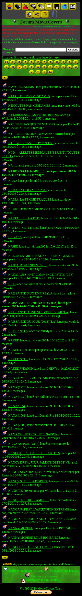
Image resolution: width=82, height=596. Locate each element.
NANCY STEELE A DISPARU (28, 481)
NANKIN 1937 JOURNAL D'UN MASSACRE (38, 518)
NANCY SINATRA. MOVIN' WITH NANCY (37, 472)
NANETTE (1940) (20, 490)
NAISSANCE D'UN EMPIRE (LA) (30, 293)
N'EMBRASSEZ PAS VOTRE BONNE (33, 115)
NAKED (13, 340)
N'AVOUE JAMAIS (21, 86)
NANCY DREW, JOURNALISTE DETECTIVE (39, 462)
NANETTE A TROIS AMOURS (28, 500)
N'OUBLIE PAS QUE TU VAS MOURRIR (35, 133)
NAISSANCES (18, 331)
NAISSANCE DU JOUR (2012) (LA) (32, 321)
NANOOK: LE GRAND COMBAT (30, 547)
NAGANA (15, 237)
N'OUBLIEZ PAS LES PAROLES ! (30, 143)
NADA (12, 180)
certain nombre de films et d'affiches (52, 26)
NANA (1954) (17, 406)
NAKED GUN (17, 349)
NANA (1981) (17, 415)
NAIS (12, 284)
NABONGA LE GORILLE (26, 171)
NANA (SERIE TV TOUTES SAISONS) (34, 434)
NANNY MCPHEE (20, 528)
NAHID (13, 246)
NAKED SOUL (18, 359)
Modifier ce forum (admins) (41, 580)
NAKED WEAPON (20, 368)
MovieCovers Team (49, 588)
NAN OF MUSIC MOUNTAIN (28, 378)
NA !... (12, 165)
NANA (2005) (17, 425)
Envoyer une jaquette (41, 576)
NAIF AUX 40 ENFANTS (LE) (28, 265)
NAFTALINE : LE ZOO (23, 227)
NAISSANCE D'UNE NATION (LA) (32, 302)
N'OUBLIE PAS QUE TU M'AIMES (31, 124)
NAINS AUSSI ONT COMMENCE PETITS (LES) (40, 274)
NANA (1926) (17, 387)
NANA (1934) (17, 396)
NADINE (14, 209)
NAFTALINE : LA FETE (24, 218)
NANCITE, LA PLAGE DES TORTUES (34, 453)
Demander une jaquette (61, 570)
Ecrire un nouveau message (23, 570)
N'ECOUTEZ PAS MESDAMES (29, 96)
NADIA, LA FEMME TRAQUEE (29, 199)
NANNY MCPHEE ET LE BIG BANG (33, 537)
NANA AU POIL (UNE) (23, 443)
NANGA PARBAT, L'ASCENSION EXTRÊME (38, 509)
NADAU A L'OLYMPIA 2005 (27, 190)
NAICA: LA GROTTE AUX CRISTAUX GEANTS (41, 255)
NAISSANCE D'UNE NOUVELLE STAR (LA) (38, 312)
